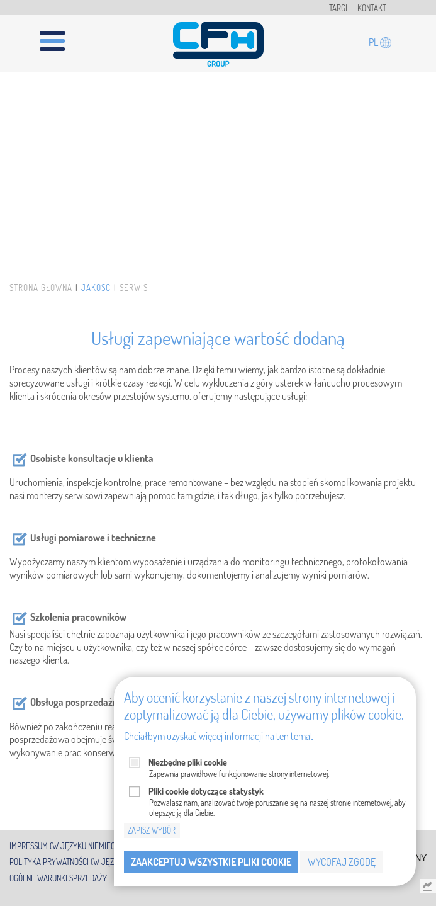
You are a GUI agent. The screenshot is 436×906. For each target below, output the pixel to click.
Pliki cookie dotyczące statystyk (206, 791)
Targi (338, 8)
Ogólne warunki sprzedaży (58, 878)
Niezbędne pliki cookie (187, 762)
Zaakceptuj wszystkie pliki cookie (211, 862)
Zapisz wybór (152, 830)
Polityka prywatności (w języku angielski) (87, 862)
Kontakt (371, 8)
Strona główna (40, 288)
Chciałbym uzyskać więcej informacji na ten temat (218, 736)
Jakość (96, 288)
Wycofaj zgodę (342, 862)
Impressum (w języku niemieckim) (69, 846)
